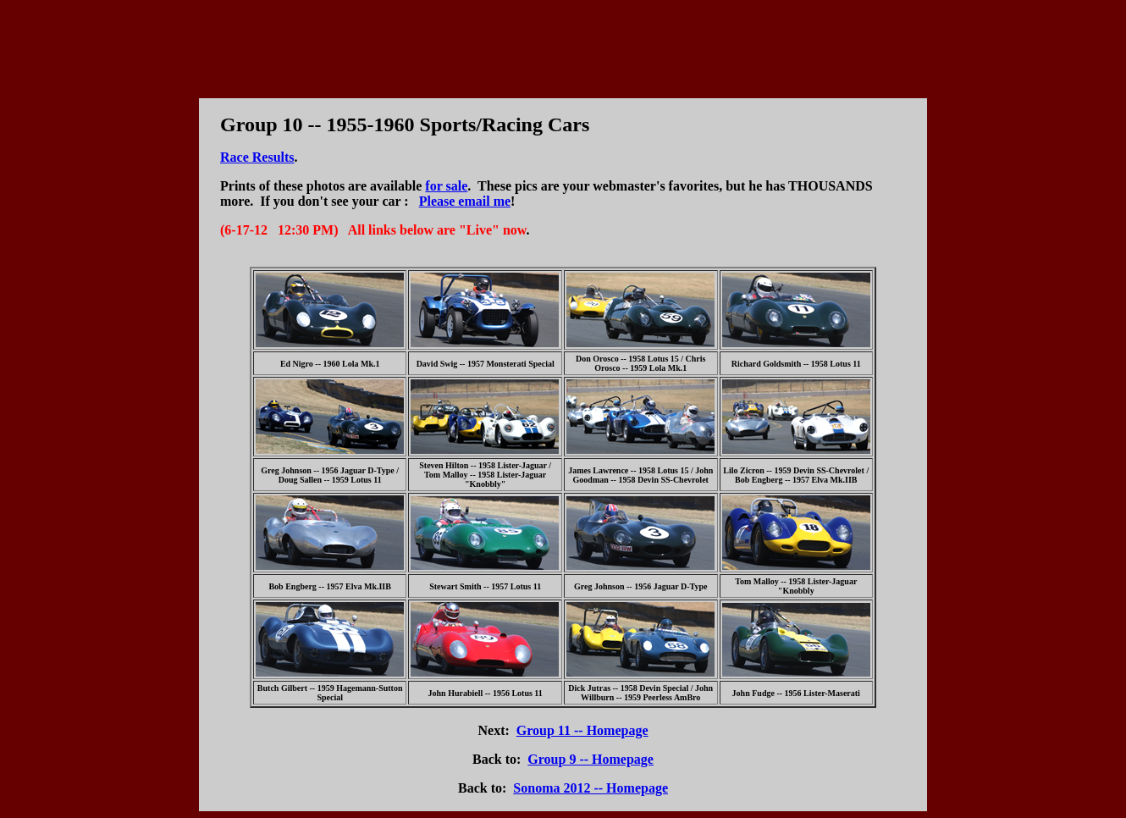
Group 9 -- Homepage (590, 759)
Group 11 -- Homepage (582, 730)
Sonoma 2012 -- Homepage (590, 788)
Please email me (465, 201)
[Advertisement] (563, 45)
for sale (446, 186)
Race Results (257, 157)
